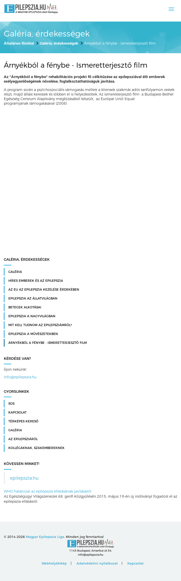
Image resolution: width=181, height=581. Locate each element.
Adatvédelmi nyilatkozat (97, 563)
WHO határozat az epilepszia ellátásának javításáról (47, 491)
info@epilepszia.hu (20, 377)
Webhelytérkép (54, 563)
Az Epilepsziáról (23, 439)
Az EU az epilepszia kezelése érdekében (43, 289)
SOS (11, 403)
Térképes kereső (23, 421)
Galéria (15, 272)
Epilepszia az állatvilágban (32, 298)
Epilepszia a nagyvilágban (31, 316)
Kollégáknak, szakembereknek (36, 448)
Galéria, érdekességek (59, 43)
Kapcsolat (17, 412)
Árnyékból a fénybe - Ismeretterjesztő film (47, 343)
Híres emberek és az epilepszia (35, 281)
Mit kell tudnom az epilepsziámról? (40, 325)
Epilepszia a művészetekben (33, 334)
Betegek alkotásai (24, 307)
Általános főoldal (19, 43)
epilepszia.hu (24, 478)
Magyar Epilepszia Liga (45, 537)
